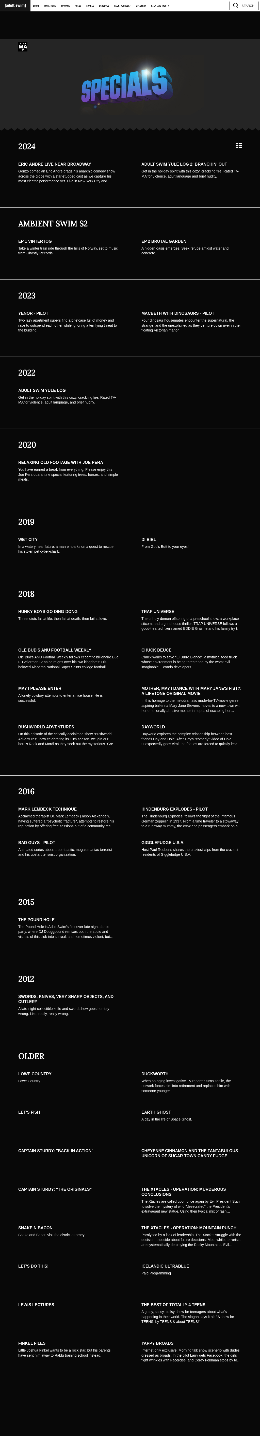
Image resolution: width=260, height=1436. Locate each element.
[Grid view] (239, 145)
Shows (36, 6)
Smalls (90, 6)
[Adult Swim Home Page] (15, 5)
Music (78, 6)
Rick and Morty (160, 6)
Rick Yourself (122, 6)
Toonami (65, 6)
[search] (252, 6)
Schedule (104, 6)
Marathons (50, 6)
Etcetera (141, 6)
